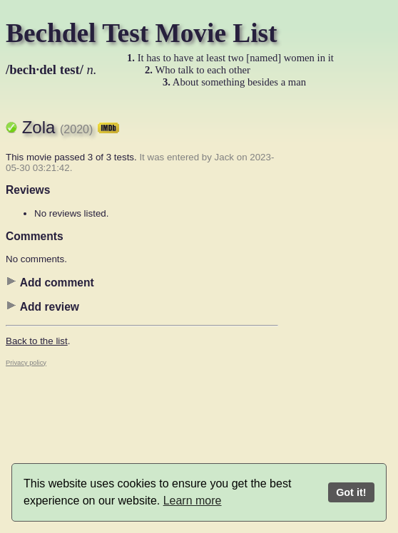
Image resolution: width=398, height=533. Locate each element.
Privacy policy (26, 362)
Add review (42, 306)
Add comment (50, 282)
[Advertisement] (335, 317)
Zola (71, 127)
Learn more (192, 501)
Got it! (351, 492)
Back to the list (37, 341)
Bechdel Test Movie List (141, 33)
